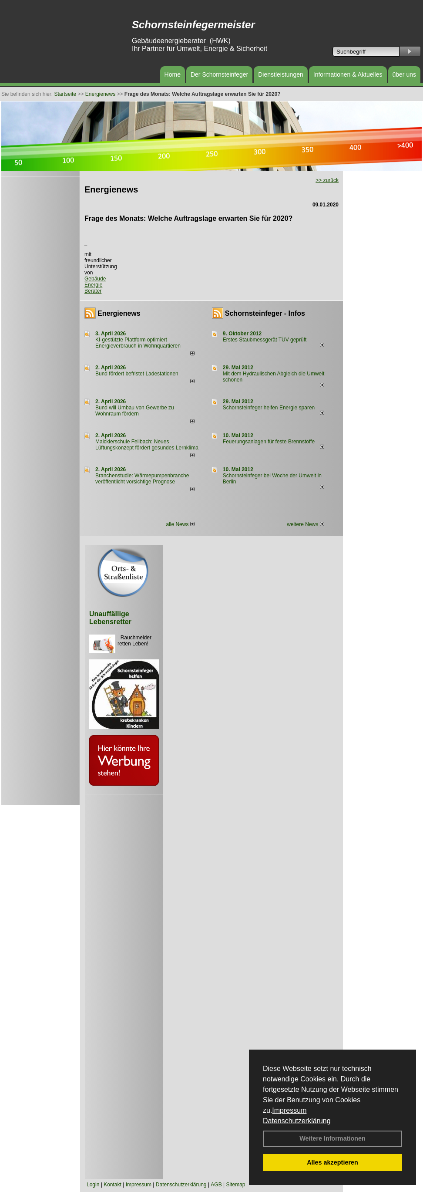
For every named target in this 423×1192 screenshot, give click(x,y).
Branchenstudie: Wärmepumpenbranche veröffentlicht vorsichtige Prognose (142, 479)
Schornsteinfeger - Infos (265, 313)
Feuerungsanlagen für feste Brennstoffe (269, 442)
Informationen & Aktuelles (348, 74)
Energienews (119, 313)
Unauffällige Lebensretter (110, 617)
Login (93, 1185)
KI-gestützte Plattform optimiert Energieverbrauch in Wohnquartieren (138, 343)
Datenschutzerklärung (297, 1120)
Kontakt (112, 1185)
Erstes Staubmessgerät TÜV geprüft (265, 340)
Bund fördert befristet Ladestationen (136, 374)
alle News (180, 524)
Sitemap (235, 1185)
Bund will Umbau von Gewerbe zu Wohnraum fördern (134, 411)
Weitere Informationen (332, 1138)
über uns (404, 74)
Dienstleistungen (280, 74)
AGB (216, 1185)
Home (172, 74)
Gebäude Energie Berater (95, 285)
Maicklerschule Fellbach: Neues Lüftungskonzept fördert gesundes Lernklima (146, 445)
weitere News (305, 524)
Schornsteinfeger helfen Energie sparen (269, 408)
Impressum (289, 1110)
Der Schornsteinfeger (219, 74)
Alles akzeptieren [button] (332, 1162)
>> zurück (327, 180)
